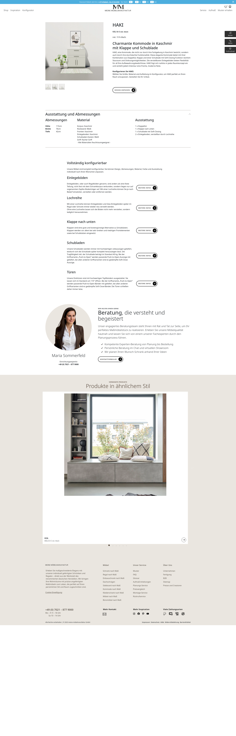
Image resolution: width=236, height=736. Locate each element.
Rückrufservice (139, 497)
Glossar (136, 479)
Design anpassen (122, 90)
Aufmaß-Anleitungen (142, 483)
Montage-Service (140, 494)
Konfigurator (28, 10)
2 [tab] (119, 446)
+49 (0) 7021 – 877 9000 (59, 511)
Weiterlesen (88, 441)
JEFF (98, 439)
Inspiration (15, 10)
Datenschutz (155, 523)
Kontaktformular (108, 359)
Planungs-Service (140, 486)
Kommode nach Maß (112, 490)
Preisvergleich (139, 490)
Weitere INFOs (144, 208)
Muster (136, 472)
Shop (6, 10)
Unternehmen (169, 472)
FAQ (134, 476)
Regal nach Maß (110, 476)
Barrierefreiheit (185, 523)
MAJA (148, 439)
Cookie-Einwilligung (53, 493)
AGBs (162, 523)
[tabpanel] (68, 418)
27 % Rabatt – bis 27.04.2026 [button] (109, 2)
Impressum (146, 523)
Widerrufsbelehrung (172, 523)
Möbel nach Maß (110, 497)
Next (192, 418)
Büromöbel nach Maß (112, 501)
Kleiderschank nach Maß (113, 494)
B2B (165, 479)
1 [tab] (116, 446)
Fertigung (167, 476)
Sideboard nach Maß (111, 486)
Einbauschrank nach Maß (113, 479)
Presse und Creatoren (172, 486)
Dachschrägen (109, 483)
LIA (48, 439)
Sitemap (166, 483)
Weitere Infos (144, 188)
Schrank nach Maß (111, 472)
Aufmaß (212, 10)
